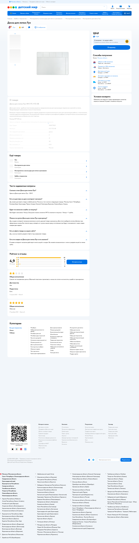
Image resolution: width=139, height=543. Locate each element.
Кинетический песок (56, 342)
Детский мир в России (13, 462)
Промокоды (41, 435)
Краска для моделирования (38, 353)
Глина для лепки (54, 352)
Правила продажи (43, 433)
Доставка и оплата (43, 427)
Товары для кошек (113, 427)
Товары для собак (113, 431)
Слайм (52, 350)
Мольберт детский (36, 333)
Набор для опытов (75, 330)
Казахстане (23, 462)
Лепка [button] (11, 330)
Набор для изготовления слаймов (57, 347)
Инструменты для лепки (73, 19)
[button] (127, 13)
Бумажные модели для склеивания (56, 337)
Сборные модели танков (76, 349)
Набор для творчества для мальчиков (77, 338)
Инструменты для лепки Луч (92, 19)
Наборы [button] (12, 333)
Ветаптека (111, 438)
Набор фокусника (75, 343)
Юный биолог (54, 334)
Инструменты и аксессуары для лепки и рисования (46, 19)
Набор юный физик (75, 341)
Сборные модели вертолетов (78, 351)
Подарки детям (74, 354)
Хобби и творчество (20, 19)
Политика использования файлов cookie (47, 440)
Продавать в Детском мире (45, 429)
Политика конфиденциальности (47, 438)
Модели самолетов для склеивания (76, 346)
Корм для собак (112, 433)
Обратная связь (42, 445)
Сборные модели (35, 349)
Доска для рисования (56, 328)
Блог (86, 440)
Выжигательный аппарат (56, 332)
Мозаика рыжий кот (36, 342)
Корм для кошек (112, 429)
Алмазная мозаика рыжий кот (39, 340)
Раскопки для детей (36, 338)
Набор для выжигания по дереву (37, 330)
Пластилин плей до (55, 344)
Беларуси (30, 462)
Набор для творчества (76, 335)
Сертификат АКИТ (43, 443)
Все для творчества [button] (16, 328)
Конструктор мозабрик (37, 347)
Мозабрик (33, 328)
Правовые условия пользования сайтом (30, 458)
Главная (9, 19)
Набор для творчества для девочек (77, 332)
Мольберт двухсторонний (38, 335)
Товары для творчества (56, 340)
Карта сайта (41, 448)
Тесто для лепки (35, 351)
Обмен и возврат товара (45, 431)
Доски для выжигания (36, 344)
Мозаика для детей (55, 330)
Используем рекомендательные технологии (19, 460)
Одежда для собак (113, 435)
